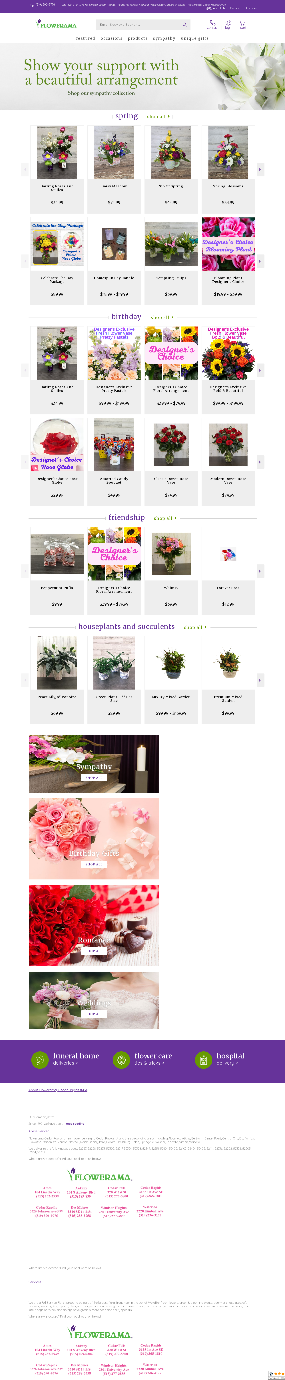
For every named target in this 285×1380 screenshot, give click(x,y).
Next (260, 169)
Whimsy (171, 588)
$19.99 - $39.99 (228, 294)
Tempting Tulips (171, 278)
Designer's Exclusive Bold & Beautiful (228, 389)
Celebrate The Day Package (57, 280)
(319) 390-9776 (45, 4)
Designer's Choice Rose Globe (57, 481)
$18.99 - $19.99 (114, 294)
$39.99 (171, 294)
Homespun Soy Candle (114, 278)
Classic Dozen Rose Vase (171, 481)
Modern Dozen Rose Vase (228, 481)
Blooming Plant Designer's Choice (228, 280)
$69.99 (57, 713)
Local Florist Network (224, 1376)
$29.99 (57, 495)
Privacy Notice (198, 1376)
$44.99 (171, 202)
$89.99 (57, 294)
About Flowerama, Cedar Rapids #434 (58, 940)
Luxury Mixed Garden (171, 697)
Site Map (247, 1376)
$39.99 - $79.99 (171, 403)
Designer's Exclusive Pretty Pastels (114, 389)
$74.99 (114, 202)
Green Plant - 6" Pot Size (114, 699)
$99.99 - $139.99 (171, 713)
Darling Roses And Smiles (57, 188)
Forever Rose (228, 588)
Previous (25, 169)
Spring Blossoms (228, 186)
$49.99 (114, 495)
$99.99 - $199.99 (114, 403)
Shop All (156, 116)
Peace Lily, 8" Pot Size (57, 697)
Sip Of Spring (171, 186)
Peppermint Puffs (57, 588)
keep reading (74, 974)
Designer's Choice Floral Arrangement (171, 389)
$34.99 (57, 202)
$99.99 (228, 713)
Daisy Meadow (114, 186)
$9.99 (57, 604)
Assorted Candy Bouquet (114, 481)
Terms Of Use (177, 1376)
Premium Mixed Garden (228, 699)
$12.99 (228, 604)
